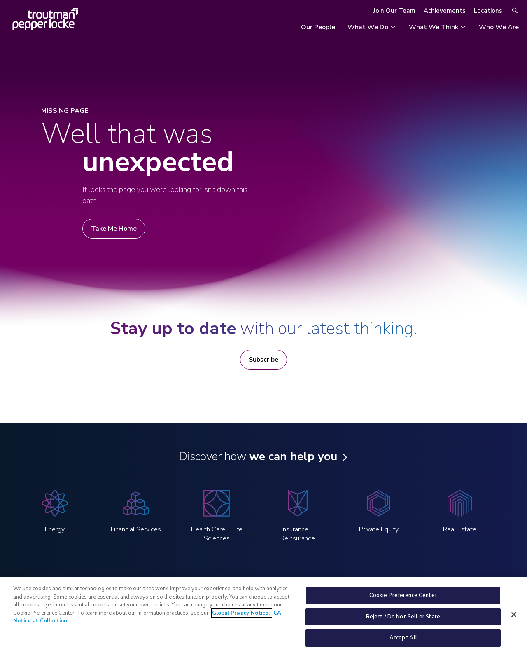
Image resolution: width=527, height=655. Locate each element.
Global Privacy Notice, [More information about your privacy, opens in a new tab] (241, 618)
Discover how (258, 456)
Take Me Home (114, 228)
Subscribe (263, 359)
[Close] (514, 620)
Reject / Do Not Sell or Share (403, 622)
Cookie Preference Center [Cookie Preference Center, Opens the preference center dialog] (403, 600)
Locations (488, 11)
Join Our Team (394, 11)
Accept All (403, 643)
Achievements (445, 11)
